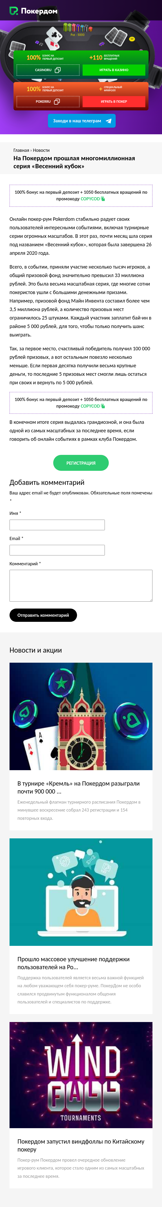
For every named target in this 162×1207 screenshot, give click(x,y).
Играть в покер (114, 101)
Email (17, 538)
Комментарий (25, 564)
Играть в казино (114, 70)
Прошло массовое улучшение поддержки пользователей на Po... (73, 963)
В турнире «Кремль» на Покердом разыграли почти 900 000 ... (78, 787)
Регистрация (81, 463)
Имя (15, 513)
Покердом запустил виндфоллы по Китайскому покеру (80, 1145)
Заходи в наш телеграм (77, 121)
